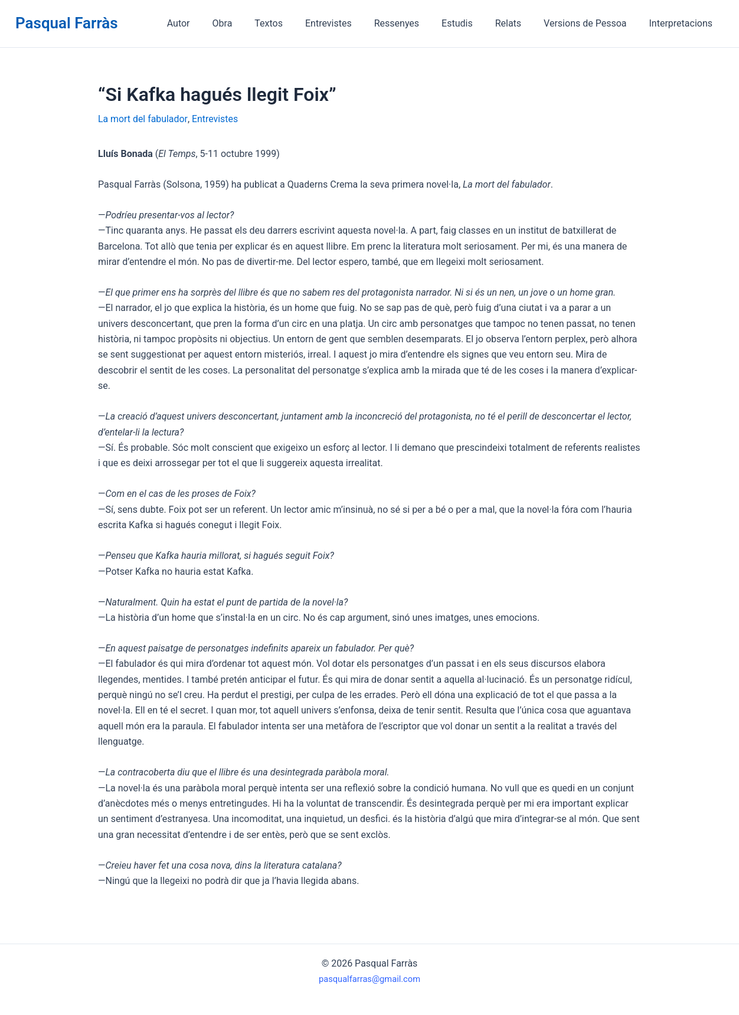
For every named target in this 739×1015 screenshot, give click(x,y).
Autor (208, 23)
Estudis (469, 23)
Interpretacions (683, 23)
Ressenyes (412, 23)
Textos (291, 23)
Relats (517, 23)
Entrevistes (348, 23)
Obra (249, 23)
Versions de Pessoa (590, 23)
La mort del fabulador (143, 119)
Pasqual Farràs (66, 23)
